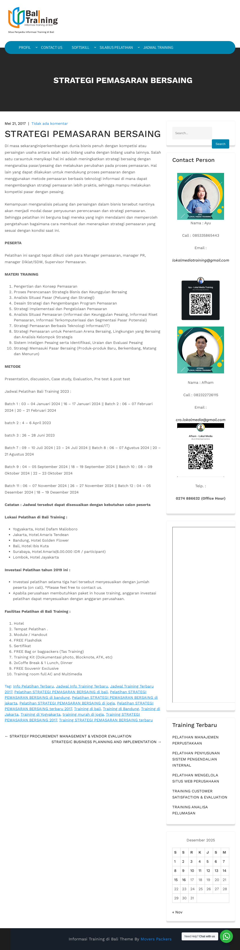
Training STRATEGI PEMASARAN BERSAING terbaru (106, 720)
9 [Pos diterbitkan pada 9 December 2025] (183, 870)
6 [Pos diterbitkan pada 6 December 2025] (216, 861)
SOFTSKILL (80, 47)
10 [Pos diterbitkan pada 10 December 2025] (192, 870)
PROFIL (25, 47)
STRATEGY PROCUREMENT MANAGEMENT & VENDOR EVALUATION (68, 736)
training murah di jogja (83, 714)
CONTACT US (51, 47)
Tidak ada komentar (49, 123)
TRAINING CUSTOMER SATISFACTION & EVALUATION (199, 794)
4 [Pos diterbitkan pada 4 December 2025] (200, 861)
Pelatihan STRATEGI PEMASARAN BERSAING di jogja (67, 703)
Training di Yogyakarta (40, 714)
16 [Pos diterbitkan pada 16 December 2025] (184, 880)
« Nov (177, 912)
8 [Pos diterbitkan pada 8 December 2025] (175, 870)
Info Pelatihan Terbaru (33, 686)
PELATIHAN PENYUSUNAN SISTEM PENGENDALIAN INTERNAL (196, 759)
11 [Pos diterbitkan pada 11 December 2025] (200, 870)
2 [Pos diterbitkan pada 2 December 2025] (183, 861)
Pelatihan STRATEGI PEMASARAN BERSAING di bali (61, 692)
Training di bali (87, 709)
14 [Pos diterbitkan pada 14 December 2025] (224, 870)
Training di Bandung (121, 709)
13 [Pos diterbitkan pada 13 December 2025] (216, 870)
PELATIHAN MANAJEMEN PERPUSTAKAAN (195, 740)
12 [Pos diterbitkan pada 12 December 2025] (208, 870)
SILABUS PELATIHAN (116, 47)
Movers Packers (156, 939)
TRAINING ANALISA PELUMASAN (190, 810)
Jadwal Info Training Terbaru (82, 686)
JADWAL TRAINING (158, 47)
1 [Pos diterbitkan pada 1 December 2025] (175, 861)
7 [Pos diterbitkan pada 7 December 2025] (224, 861)
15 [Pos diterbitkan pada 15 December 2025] (176, 880)
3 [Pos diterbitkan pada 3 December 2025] (191, 861)
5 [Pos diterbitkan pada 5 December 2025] (207, 861)
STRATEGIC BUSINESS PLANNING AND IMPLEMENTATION (106, 742)
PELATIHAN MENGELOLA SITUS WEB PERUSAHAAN (195, 778)
